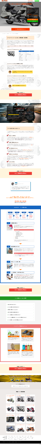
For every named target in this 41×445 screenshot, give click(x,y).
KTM (28, 437)
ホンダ (10, 33)
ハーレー (20, 437)
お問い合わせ (10, 443)
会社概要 (16, 443)
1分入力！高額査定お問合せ (32, 19)
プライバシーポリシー (19, 443)
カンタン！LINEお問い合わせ (32, 21)
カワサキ (12, 437)
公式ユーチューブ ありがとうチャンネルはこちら (20, 387)
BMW (22, 437)
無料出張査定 (13, 443)
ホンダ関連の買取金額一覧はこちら (19, 29)
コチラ (16, 241)
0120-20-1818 (30, 0)
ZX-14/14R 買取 (8, 406)
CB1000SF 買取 (27, 416)
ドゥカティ (26, 437)
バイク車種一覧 (7, 33)
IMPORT (31, 437)
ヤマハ (14, 437)
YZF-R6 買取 (17, 416)
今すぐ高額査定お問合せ (20, 95)
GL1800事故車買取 (18, 406)
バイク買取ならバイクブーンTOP (5, 443)
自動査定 (20, 256)
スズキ (17, 437)
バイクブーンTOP (3, 33)
